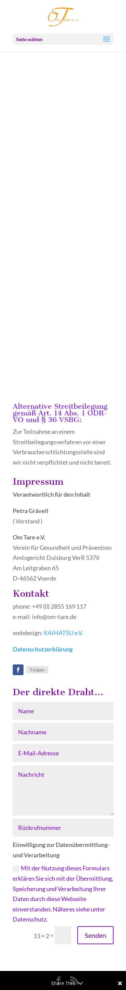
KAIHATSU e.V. (63, 632)
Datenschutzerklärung (43, 649)
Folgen (37, 669)
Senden (95, 935)
